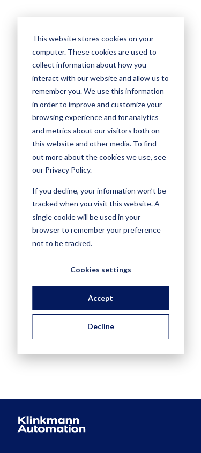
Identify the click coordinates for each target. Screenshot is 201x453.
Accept (100, 297)
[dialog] (100, 185)
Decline (100, 326)
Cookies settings (100, 269)
